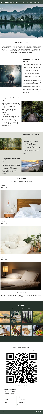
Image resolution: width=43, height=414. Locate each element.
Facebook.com (20, 405)
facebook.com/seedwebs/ (21, 385)
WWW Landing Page (9, 2)
